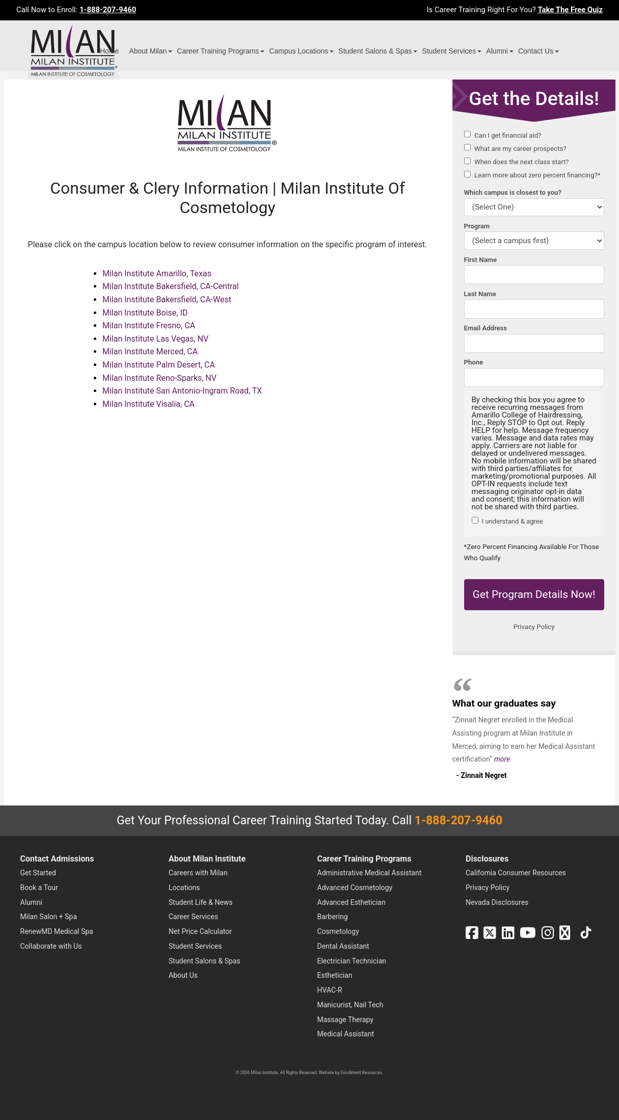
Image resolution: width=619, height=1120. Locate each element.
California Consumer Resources (516, 873)
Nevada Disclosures (497, 902)
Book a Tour (39, 887)
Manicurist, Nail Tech (350, 1005)
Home (109, 51)
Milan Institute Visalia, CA (148, 404)
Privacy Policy (487, 887)
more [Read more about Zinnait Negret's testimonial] (502, 759)
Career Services (193, 917)
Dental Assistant (343, 946)
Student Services (449, 51)
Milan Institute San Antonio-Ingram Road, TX (182, 391)
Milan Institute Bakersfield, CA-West (166, 299)
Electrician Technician (351, 961)
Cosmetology (338, 931)
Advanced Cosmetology (355, 887)
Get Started (38, 873)
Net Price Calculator (200, 931)
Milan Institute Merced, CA (150, 351)
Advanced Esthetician (351, 902)
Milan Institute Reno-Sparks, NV (159, 378)
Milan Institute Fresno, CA (148, 325)
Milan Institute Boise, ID (144, 313)
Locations (184, 887)
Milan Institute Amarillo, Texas (156, 273)
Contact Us (535, 51)
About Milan (148, 51)
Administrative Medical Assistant (369, 873)
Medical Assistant (345, 1034)
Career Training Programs (218, 51)
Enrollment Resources (361, 1072)
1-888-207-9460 (107, 9)
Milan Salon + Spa (48, 917)
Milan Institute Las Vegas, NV (155, 339)
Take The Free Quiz (570, 9)
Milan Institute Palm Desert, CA (158, 365)
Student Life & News (201, 902)
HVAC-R (329, 990)
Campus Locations (298, 51)
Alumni (497, 51)
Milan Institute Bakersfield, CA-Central (170, 286)
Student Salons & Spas (375, 51)
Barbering (332, 917)
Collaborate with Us (51, 946)
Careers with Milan (198, 873)
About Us (183, 975)
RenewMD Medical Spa (56, 931)
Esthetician (335, 975)
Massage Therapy (345, 1019)
